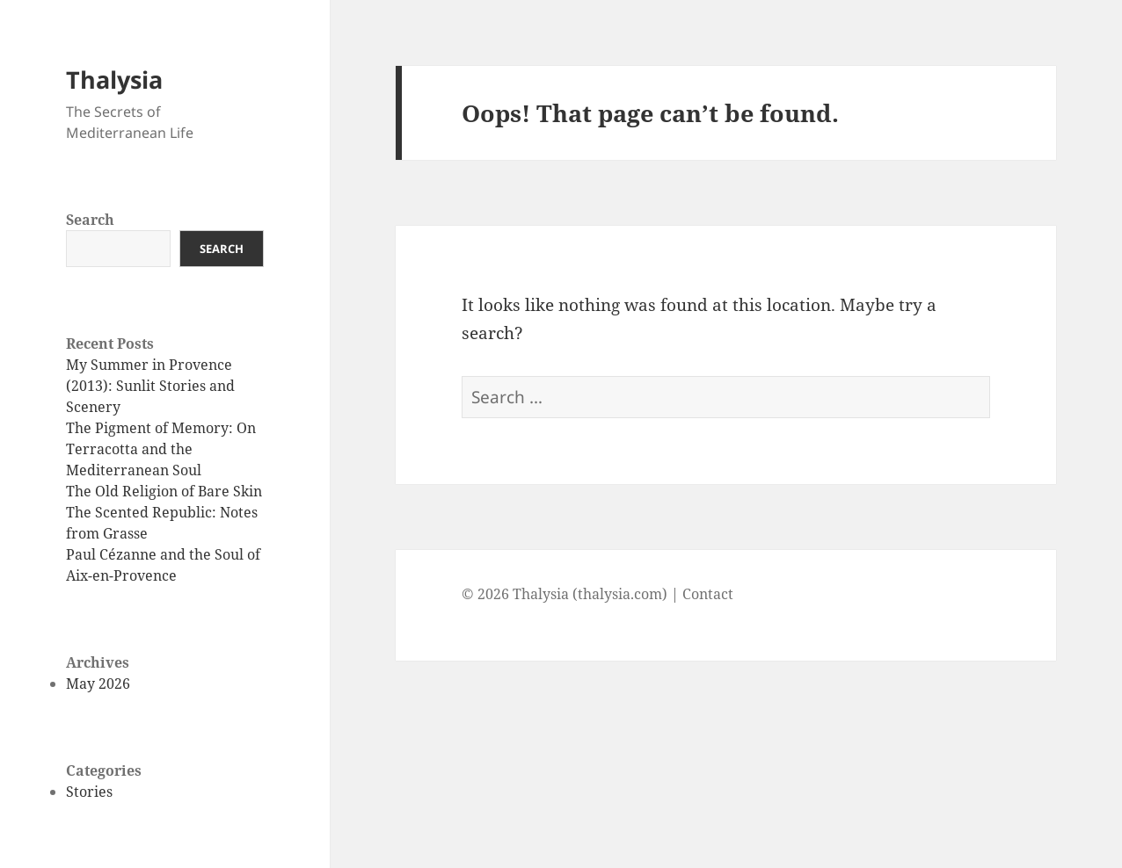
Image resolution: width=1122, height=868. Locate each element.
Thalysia (114, 79)
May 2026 (98, 683)
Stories (89, 791)
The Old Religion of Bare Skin (164, 491)
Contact (707, 594)
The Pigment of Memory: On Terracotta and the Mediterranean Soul (161, 449)
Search (90, 219)
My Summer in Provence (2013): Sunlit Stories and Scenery (150, 385)
